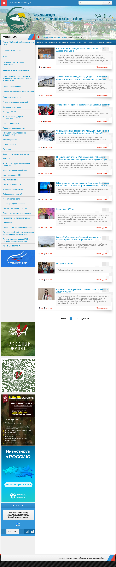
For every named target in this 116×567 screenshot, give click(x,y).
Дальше (85, 318)
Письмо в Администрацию (20, 3)
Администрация (75, 42)
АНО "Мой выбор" (51, 42)
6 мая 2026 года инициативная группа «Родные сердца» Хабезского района (83, 49)
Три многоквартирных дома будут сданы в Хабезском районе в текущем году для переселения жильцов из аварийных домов (81, 78)
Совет (85, 42)
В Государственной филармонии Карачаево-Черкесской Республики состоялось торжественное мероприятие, (82, 184)
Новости (40, 42)
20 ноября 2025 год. (65, 209)
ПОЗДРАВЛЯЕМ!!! (64, 263)
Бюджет (91, 42)
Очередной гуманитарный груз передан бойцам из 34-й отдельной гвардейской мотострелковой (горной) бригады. (82, 132)
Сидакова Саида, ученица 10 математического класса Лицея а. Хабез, (82, 290)
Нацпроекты (63, 42)
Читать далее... (102, 67)
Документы (100, 42)
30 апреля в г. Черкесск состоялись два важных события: (83, 105)
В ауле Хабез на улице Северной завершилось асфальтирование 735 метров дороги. (78, 238)
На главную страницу (4, 3)
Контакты (109, 42)
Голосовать (13, 532)
